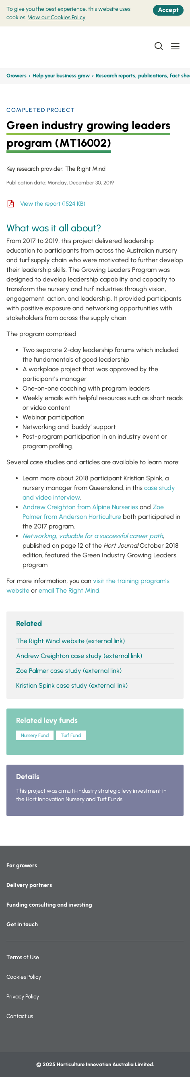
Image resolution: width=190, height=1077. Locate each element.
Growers (16, 76)
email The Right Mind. (70, 590)
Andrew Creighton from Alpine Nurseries (80, 507)
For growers (21, 865)
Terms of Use (22, 957)
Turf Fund (71, 735)
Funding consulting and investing (49, 904)
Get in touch (22, 924)
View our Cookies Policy (56, 17)
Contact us (19, 1016)
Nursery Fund (35, 735)
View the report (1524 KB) (52, 203)
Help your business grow (61, 76)
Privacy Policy (22, 996)
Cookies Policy (23, 977)
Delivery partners (29, 885)
